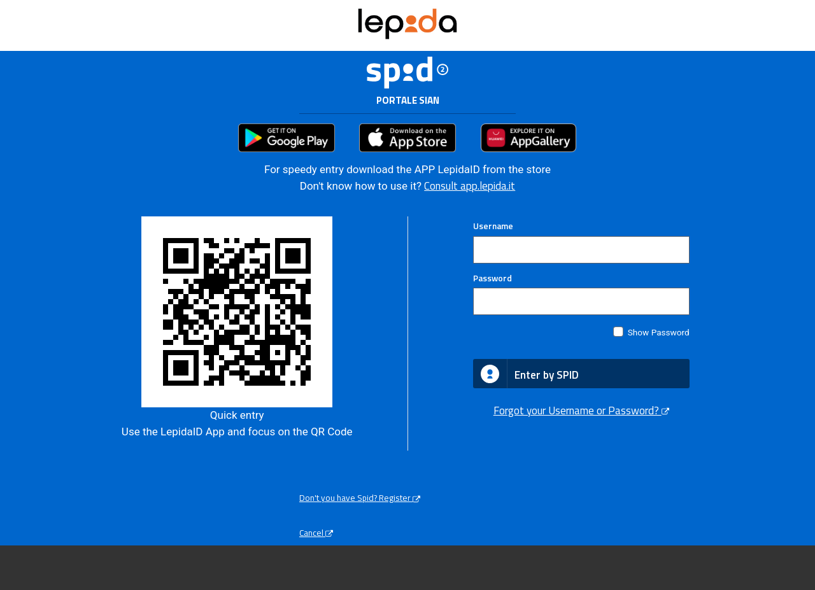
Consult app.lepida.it (469, 186)
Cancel (316, 532)
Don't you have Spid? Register (359, 497)
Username (493, 226)
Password (492, 278)
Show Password (659, 332)
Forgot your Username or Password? (581, 410)
